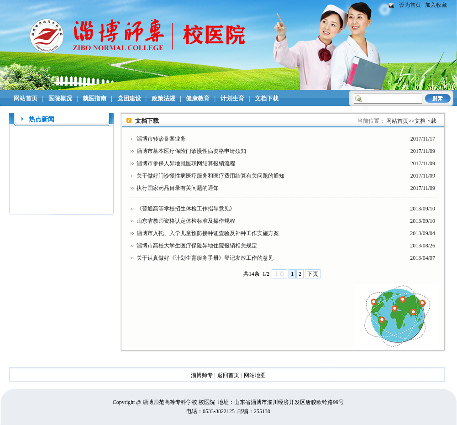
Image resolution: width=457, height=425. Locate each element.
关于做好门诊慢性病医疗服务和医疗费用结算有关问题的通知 (210, 176)
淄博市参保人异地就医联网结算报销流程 (186, 163)
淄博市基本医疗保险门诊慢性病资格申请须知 (191, 151)
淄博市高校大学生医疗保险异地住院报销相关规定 (197, 245)
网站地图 (255, 375)
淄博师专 (202, 375)
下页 (312, 274)
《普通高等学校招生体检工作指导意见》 (186, 208)
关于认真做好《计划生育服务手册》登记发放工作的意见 (205, 258)
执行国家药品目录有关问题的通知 (178, 188)
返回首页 (228, 375)
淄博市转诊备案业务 (161, 139)
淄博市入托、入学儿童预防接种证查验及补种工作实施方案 (208, 233)
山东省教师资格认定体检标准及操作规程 (186, 221)
